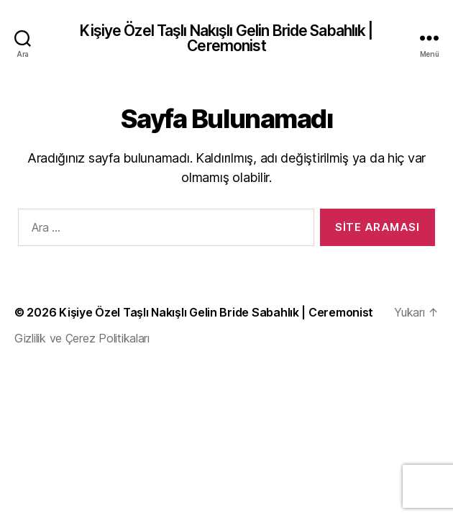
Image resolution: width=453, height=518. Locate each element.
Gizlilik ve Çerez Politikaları (82, 338)
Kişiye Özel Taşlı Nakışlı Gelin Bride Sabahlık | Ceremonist (226, 38)
